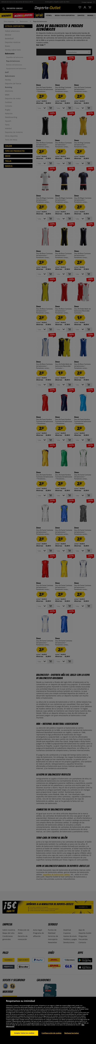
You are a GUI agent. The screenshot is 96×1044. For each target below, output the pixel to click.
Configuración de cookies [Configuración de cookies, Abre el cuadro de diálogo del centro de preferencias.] (51, 1033)
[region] (48, 1020)
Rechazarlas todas (71, 1033)
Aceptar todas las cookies (24, 1033)
